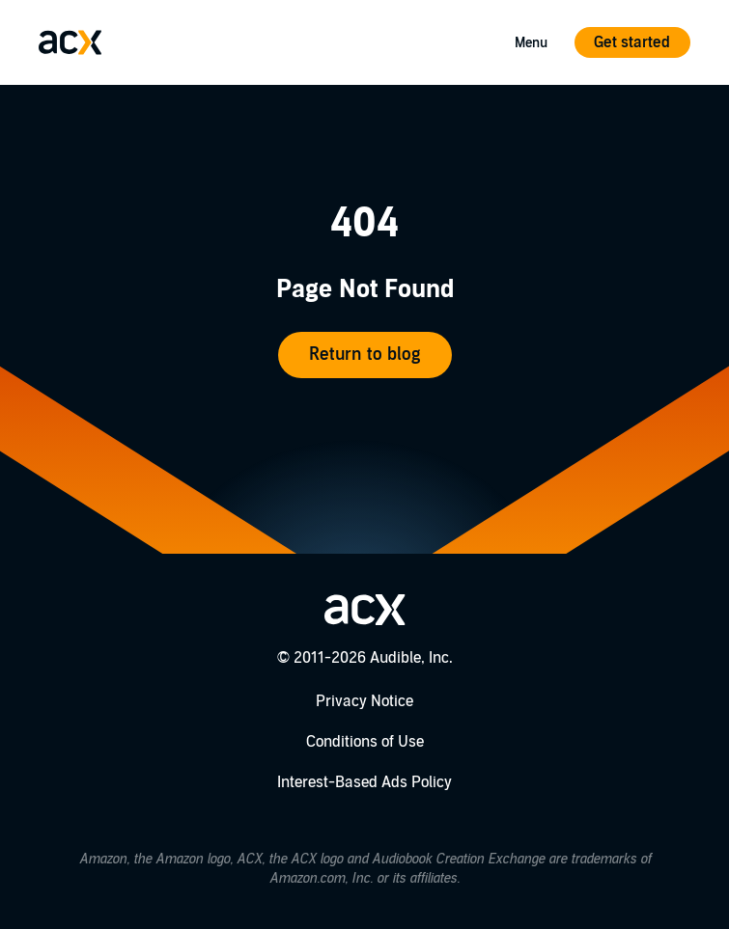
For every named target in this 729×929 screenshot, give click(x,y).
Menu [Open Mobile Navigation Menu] (531, 43)
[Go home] (70, 42)
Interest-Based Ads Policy (364, 782)
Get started (632, 42)
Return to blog (364, 354)
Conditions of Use (365, 741)
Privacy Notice (364, 701)
